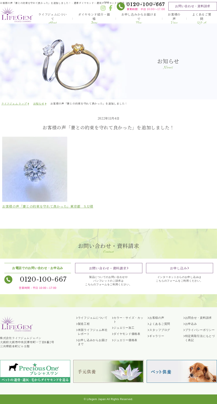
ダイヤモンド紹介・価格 (94, 18)
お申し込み (178, 268)
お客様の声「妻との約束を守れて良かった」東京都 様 (47, 206)
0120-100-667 (146, 4)
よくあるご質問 (201, 18)
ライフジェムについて (52, 18)
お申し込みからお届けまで (138, 18)
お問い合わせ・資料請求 (192, 6)
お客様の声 (174, 18)
